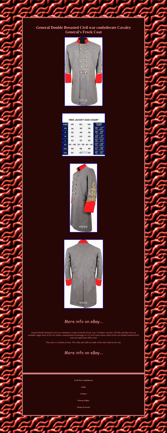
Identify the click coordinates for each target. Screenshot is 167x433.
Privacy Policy (83, 400)
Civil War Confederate (83, 380)
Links (83, 387)
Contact (83, 394)
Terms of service (83, 407)
